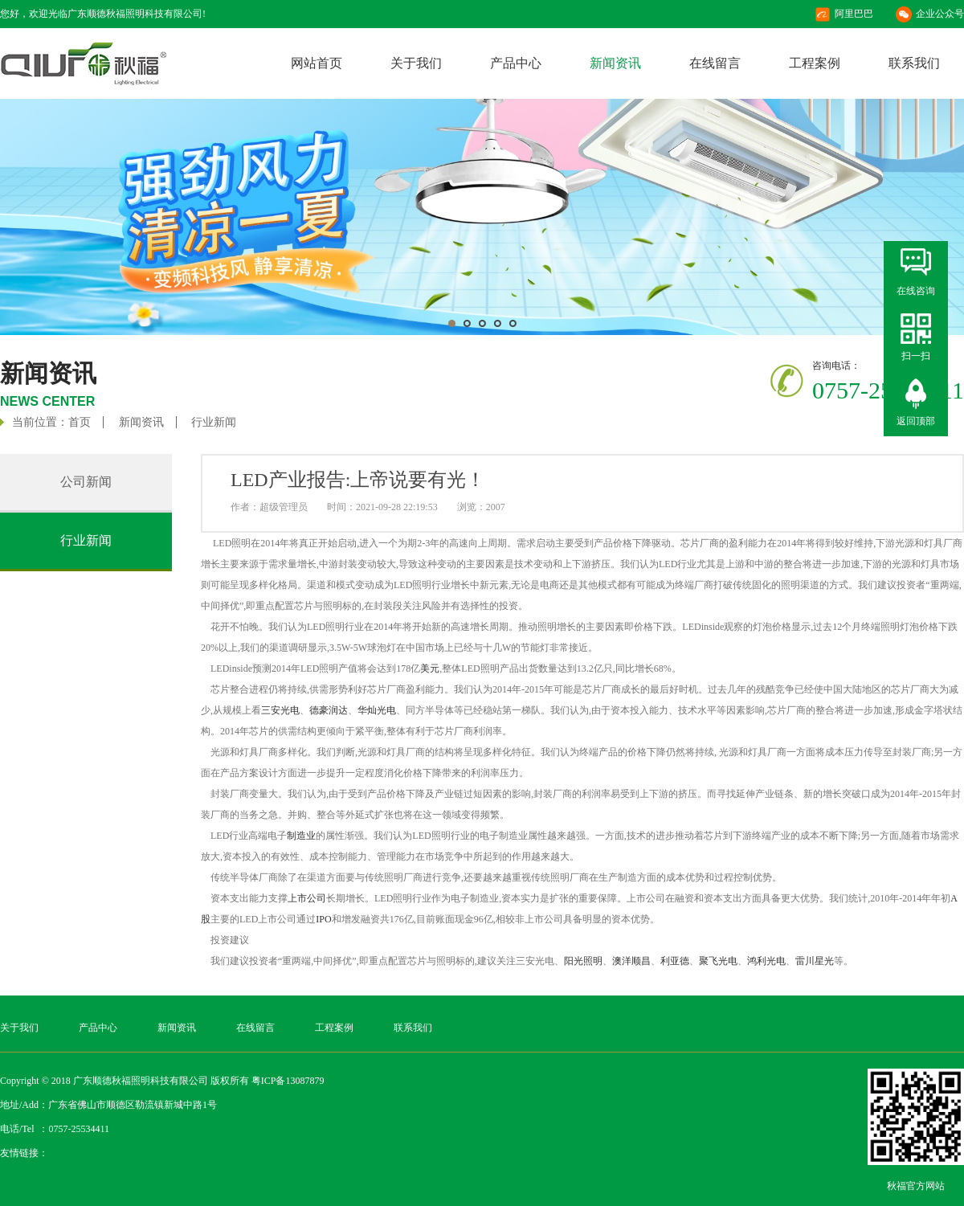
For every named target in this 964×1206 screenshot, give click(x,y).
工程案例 (814, 63)
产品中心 (515, 63)
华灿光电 (376, 710)
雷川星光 (814, 961)
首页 (79, 422)
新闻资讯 (615, 63)
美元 (429, 668)
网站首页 (316, 63)
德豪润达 (328, 710)
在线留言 (715, 63)
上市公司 (307, 898)
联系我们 (914, 63)
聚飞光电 (718, 961)
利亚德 (674, 961)
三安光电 (280, 710)
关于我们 (416, 63)
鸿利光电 (766, 961)
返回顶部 (916, 421)
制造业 (301, 835)
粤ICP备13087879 (288, 1080)
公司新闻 (86, 482)
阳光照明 (583, 961)
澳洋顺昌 (631, 961)
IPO (323, 919)
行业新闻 (213, 422)
